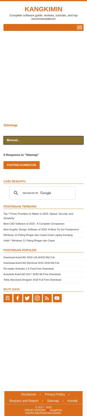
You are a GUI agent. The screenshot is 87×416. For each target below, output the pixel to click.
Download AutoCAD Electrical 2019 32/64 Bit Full (31, 262)
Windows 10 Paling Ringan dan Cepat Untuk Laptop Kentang (38, 235)
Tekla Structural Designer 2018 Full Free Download (32, 279)
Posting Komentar (21, 165)
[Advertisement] (43, 76)
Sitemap (10, 125)
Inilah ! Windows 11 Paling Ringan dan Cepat (29, 240)
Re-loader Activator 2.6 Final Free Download (28, 268)
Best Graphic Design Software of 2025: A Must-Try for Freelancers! (41, 229)
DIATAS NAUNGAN (36, 413)
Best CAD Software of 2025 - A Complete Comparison (33, 223)
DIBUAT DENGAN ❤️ (37, 410)
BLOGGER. (54, 413)
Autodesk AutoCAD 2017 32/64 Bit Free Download (32, 274)
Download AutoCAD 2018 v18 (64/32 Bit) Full (29, 257)
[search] (42, 193)
